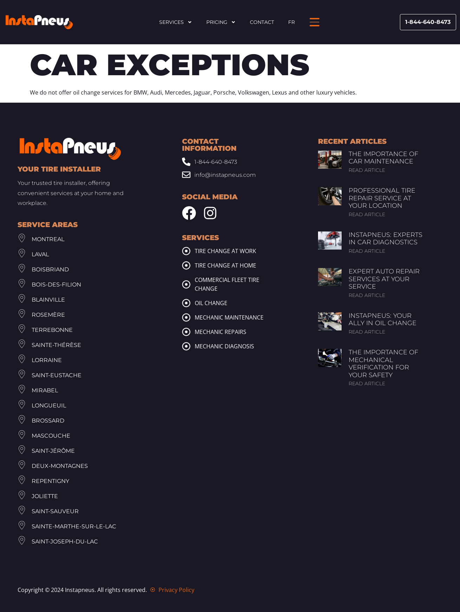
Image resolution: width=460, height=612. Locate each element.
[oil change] (186, 303)
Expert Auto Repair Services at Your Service (384, 279)
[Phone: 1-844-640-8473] (224, 161)
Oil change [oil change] (211, 303)
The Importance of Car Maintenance (383, 158)
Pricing (221, 22)
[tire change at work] (186, 251)
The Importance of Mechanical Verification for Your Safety (383, 363)
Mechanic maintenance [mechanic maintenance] (229, 317)
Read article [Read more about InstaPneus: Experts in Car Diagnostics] (367, 251)
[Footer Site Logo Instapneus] (70, 149)
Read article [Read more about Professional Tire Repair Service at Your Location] (367, 214)
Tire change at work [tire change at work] (225, 251)
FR (291, 22)
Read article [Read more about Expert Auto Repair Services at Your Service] (367, 295)
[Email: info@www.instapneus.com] (224, 174)
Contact (262, 22)
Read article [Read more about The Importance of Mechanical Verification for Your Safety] (367, 383)
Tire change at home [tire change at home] (225, 265)
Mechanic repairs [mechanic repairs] (220, 332)
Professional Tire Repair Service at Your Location (382, 198)
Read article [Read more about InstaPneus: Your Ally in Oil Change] (367, 332)
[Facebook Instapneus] (189, 213)
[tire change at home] (186, 265)
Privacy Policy (176, 590)
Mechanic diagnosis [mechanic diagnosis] (224, 346)
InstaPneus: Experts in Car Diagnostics (385, 238)
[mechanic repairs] (186, 332)
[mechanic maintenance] (186, 317)
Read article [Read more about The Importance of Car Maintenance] (367, 170)
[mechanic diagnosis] (186, 346)
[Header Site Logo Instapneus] (39, 22)
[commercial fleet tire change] (186, 284)
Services (175, 22)
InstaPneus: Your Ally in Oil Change (382, 319)
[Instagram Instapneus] (210, 213)
